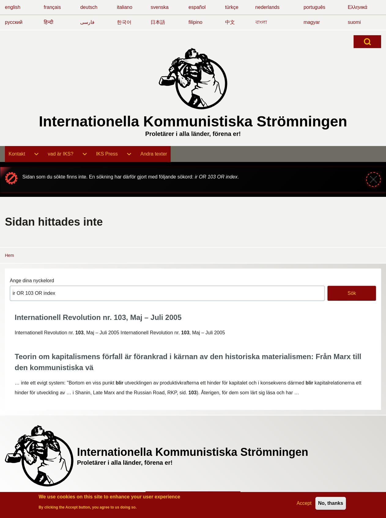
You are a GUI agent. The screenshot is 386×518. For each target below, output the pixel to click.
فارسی (87, 22)
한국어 (124, 22)
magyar (311, 22)
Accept (304, 504)
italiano (124, 7)
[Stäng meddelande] (373, 179)
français (52, 7)
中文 (230, 22)
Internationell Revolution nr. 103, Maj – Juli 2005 (98, 317)
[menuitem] (17, 154)
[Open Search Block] (367, 41)
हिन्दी (48, 22)
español (197, 7)
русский (13, 22)
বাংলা (261, 22)
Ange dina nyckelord (32, 280)
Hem (9, 255)
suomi (354, 22)
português (314, 7)
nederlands (267, 7)
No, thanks (330, 504)
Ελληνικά (357, 7)
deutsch (88, 7)
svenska (159, 7)
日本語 (157, 22)
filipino (195, 22)
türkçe (232, 7)
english (12, 7)
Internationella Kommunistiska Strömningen (193, 121)
